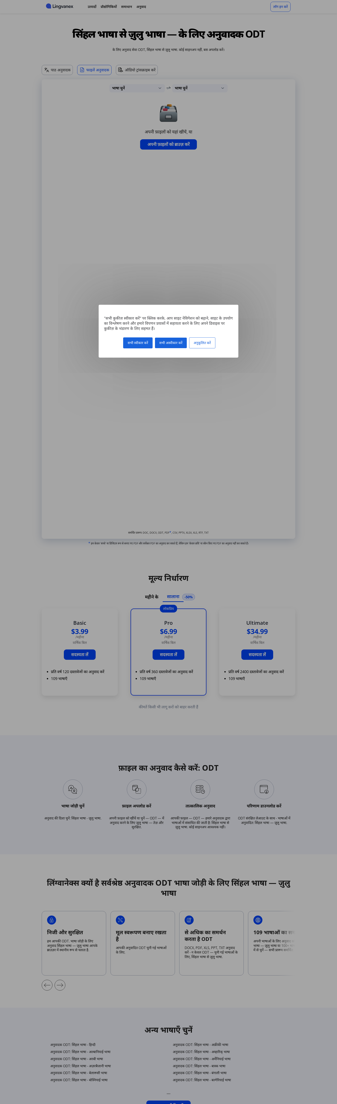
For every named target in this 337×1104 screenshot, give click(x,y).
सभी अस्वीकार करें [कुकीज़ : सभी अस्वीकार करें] (170, 342)
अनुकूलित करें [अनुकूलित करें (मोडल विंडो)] (202, 342)
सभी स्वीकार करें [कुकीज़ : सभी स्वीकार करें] (138, 342)
